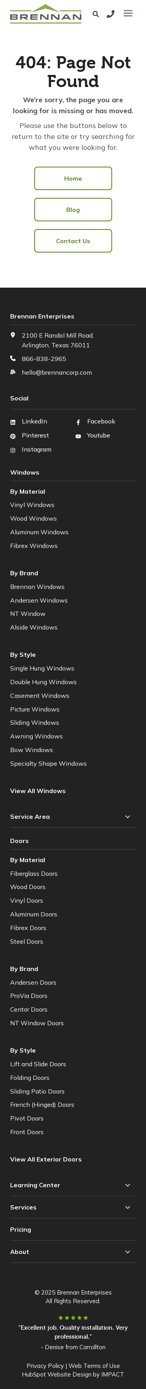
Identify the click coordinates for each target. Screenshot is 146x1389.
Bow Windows (31, 750)
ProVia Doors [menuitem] (28, 996)
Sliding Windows (34, 722)
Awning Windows (36, 736)
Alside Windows (34, 627)
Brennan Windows (37, 586)
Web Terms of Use (94, 1365)
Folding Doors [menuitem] (29, 1077)
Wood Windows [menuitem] (33, 518)
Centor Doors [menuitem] (28, 1009)
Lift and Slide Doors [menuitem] (38, 1064)
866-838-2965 (44, 359)
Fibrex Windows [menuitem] (34, 546)
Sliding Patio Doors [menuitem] (37, 1091)
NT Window (28, 613)
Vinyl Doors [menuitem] (26, 900)
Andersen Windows (39, 600)
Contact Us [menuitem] (73, 241)
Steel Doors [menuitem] (26, 941)
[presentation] (128, 13)
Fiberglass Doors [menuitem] (34, 873)
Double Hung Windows (43, 682)
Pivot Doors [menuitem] (27, 1118)
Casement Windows (39, 695)
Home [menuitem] (73, 178)
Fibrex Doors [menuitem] (28, 928)
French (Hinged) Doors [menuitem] (42, 1104)
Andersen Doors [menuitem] (33, 982)
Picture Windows (35, 709)
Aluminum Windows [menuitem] (39, 532)
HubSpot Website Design (56, 1374)
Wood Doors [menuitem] (28, 887)
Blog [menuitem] (73, 209)
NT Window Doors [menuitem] (37, 1023)
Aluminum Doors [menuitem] (33, 914)
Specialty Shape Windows (48, 763)
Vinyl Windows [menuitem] (32, 505)
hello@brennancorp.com (57, 372)
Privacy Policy (45, 1365)
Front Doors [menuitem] (27, 1132)
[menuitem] (46, 1159)
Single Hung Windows (42, 668)
